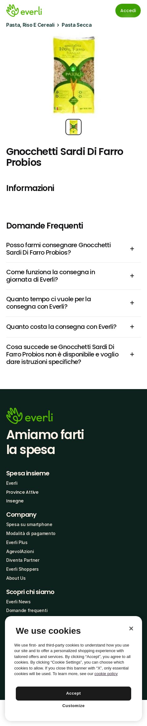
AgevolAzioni (20, 551)
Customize (73, 705)
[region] (73, 668)
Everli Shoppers (22, 569)
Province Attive (22, 492)
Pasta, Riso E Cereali (30, 25)
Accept (73, 693)
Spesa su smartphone (29, 524)
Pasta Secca (76, 25)
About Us (16, 578)
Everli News (18, 601)
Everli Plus (17, 542)
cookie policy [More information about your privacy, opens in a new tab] (106, 673)
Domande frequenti (26, 610)
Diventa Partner (22, 560)
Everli (11, 483)
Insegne (15, 501)
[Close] (131, 628)
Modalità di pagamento (31, 533)
